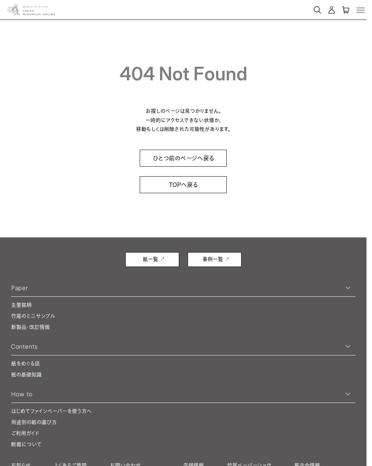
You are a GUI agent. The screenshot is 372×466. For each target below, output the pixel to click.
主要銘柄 (21, 305)
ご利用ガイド (25, 433)
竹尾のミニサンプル (33, 316)
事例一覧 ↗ (216, 259)
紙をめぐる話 (25, 363)
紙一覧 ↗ (154, 259)
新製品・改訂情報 (30, 327)
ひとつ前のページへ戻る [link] (183, 158)
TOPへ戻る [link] (183, 184)
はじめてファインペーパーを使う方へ (51, 411)
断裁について (26, 444)
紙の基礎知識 (26, 374)
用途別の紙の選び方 (34, 422)
